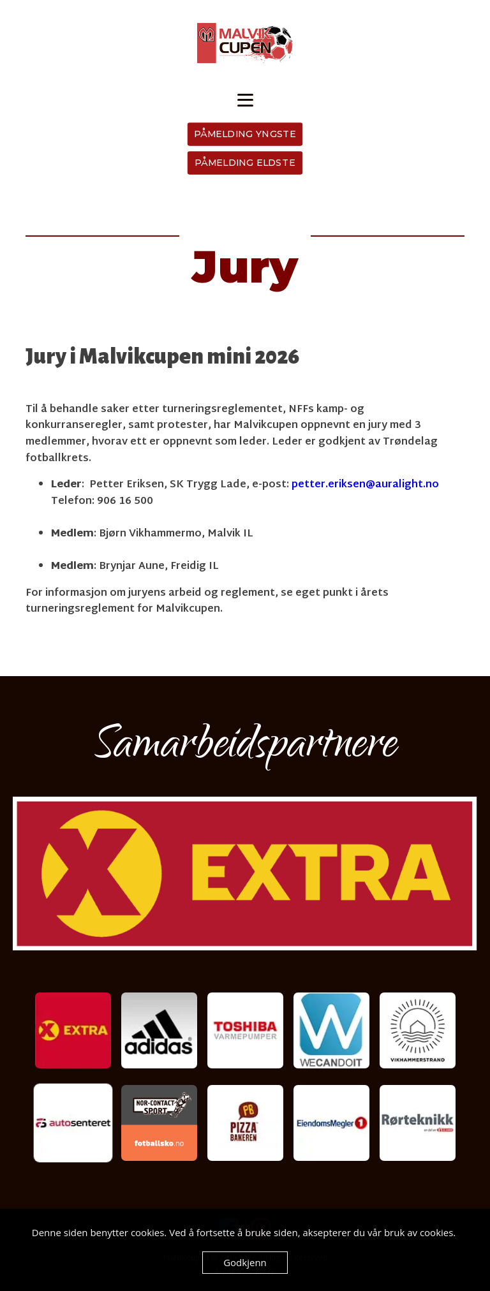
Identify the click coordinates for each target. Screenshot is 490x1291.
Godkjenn (245, 1262)
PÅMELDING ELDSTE (245, 162)
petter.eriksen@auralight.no (365, 485)
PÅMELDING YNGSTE (245, 134)
